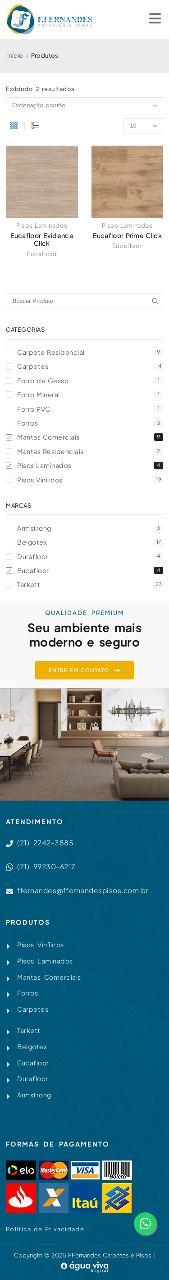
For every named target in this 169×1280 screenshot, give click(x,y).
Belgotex (90, 542)
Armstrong (90, 528)
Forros (90, 423)
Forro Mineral (90, 394)
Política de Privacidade (45, 1229)
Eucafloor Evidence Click (41, 239)
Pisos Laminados (42, 225)
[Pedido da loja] (84, 105)
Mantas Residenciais (90, 451)
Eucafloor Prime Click (127, 235)
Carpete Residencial (90, 352)
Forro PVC (90, 409)
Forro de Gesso (90, 380)
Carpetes (90, 366)
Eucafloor (42, 253)
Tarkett (90, 584)
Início (15, 55)
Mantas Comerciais (90, 437)
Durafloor (90, 556)
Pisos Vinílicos (90, 480)
